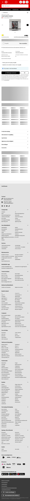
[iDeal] (4, 464)
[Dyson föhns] (4, 417)
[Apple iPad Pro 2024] (5, 323)
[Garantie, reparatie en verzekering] (8, 256)
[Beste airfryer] (17, 277)
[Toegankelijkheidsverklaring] (6, 489)
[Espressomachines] (18, 387)
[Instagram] (5, 206)
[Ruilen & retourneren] (18, 256)
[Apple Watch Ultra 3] (5, 354)
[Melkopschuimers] (5, 392)
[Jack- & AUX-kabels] (5, 309)
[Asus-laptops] (17, 318)
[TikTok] (9, 206)
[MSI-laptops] (4, 321)
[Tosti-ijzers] (4, 402)
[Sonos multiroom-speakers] (6, 304)
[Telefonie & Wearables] (6, 216)
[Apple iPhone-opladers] (6, 355)
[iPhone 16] (17, 347)
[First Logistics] (19, 457)
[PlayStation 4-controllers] (19, 435)
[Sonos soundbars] (5, 303)
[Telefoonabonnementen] (6, 245)
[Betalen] (16, 257)
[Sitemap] (3, 239)
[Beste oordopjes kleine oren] (7, 281)
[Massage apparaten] (5, 415)
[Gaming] (16, 218)
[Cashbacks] (3, 230)
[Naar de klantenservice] (6, 261)
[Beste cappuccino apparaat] (6, 278)
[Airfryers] (3, 384)
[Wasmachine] (4, 363)
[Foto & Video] (4, 218)
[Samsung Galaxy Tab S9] (6, 320)
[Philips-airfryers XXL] (18, 384)
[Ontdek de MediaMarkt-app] (6, 266)
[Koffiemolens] (17, 390)
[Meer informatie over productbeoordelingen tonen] (11, 18)
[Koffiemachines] (18, 386)
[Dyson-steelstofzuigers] (19, 369)
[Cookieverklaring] (4, 484)
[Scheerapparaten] (5, 410)
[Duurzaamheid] (4, 229)
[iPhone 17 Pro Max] (5, 347)
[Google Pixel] (17, 351)
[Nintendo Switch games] (6, 438)
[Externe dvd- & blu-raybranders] (20, 326)
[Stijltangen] (17, 412)
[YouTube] (7, 206)
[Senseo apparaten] (5, 390)
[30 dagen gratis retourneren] (7, 257)
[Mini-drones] (17, 335)
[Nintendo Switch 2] (18, 442)
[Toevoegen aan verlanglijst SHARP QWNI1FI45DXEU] (27, 13)
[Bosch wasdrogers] (18, 374)
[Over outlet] (17, 449)
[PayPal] (9, 464)
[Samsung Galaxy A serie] (19, 355)
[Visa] (19, 464)
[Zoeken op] (3, 6)
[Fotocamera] (4, 332)
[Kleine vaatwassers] (5, 379)
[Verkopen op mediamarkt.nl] (6, 234)
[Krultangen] (17, 410)
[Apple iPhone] (4, 346)
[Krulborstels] (4, 412)
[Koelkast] (16, 394)
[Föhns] (16, 409)
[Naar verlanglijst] (23, 2)
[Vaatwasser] (4, 394)
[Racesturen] (17, 432)
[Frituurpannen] (4, 386)
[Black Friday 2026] (5, 221)
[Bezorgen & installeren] (19, 254)
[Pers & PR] (16, 237)
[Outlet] (3, 232)
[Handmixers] (4, 400)
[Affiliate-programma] (5, 235)
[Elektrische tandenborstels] (6, 420)
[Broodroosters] (17, 402)
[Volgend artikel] (27, 25)
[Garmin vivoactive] (18, 354)
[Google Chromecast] (18, 304)
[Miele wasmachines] (18, 372)
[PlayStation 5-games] (5, 440)
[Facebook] (3, 206)
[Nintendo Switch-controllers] (20, 437)
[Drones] (16, 334)
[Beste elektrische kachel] (19, 280)
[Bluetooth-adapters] (18, 309)
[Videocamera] (4, 337)
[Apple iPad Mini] (17, 321)
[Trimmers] (16, 423)
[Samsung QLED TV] (18, 295)
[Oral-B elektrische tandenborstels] (21, 420)
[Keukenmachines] (18, 397)
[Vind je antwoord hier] (7, 199)
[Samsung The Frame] (5, 307)
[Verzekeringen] (17, 245)
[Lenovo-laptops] (18, 315)
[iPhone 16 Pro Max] (5, 349)
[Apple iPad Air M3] (18, 323)
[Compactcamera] (18, 337)
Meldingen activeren (11, 72)
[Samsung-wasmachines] (6, 374)
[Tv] (15, 212)
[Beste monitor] (4, 273)
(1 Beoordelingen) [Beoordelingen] (7, 17)
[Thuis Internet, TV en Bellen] (20, 247)
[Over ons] (16, 230)
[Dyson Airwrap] (4, 409)
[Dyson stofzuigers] (5, 369)
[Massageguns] (17, 415)
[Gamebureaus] (17, 434)
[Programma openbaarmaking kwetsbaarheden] (9, 487)
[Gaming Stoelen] (4, 434)
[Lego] (2, 442)
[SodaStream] (4, 403)
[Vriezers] (3, 395)
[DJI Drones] (3, 335)
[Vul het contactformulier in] (8, 203)
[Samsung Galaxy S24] (5, 357)
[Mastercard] (24, 464)
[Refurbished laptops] (5, 318)
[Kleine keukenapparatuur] (19, 213)
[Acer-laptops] (4, 325)
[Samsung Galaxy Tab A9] (19, 325)
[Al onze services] (18, 248)
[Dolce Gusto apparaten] (6, 389)
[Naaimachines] (17, 367)
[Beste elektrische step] (19, 278)
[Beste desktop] (4, 280)
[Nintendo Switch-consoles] (6, 437)
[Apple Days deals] (18, 221)
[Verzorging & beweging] (6, 220)
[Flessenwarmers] (4, 418)
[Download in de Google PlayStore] (21, 266)
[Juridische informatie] (18, 232)
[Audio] (3, 213)
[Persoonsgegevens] (5, 482)
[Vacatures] (17, 234)
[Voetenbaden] (17, 418)
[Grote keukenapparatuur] (6, 215)
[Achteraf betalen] (9, 467)
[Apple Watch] (17, 352)
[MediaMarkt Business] (19, 229)
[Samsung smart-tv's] (18, 306)
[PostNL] (4, 457)
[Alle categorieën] (3, 2)
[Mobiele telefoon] (5, 344)
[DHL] (9, 457)
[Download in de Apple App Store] (7, 268)
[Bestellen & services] (5, 254)
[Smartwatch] (4, 352)
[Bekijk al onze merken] (19, 287)
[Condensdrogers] (5, 375)
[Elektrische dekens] (5, 367)
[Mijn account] (20, 2)
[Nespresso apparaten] (19, 389)
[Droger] (16, 363)
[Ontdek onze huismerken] (6, 287)
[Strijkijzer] (3, 366)
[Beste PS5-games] (5, 277)
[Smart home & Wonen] (19, 216)
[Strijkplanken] (17, 366)
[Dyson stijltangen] (18, 414)
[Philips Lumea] (4, 425)
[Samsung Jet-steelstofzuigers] (7, 371)
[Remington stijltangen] (5, 414)
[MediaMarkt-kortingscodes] (20, 235)
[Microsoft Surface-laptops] (19, 317)
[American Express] (4, 467)
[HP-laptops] (3, 317)
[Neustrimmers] (4, 423)
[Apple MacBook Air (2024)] (19, 320)
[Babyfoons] (17, 417)
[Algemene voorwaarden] (5, 480)
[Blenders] (16, 398)
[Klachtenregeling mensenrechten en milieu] (8, 238)
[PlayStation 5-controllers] (6, 435)
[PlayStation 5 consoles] (19, 438)
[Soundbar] (3, 301)
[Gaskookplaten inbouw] (6, 377)
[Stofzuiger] (3, 364)
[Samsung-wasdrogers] (19, 375)
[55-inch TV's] (17, 293)
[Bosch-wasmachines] (5, 372)
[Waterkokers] (17, 392)
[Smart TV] (3, 295)
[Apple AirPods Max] (18, 298)
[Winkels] (16, 227)
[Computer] (3, 212)
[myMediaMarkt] (4, 227)
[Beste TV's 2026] (4, 275)
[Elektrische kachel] (18, 364)
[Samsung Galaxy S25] (5, 351)
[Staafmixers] (4, 398)
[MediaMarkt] (10, 2)
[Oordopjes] (3, 296)
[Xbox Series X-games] (19, 440)
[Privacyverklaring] (4, 486)
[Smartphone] (17, 344)
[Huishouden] (17, 215)
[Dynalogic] (14, 457)
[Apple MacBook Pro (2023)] (6, 326)
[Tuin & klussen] (17, 220)
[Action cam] (3, 334)
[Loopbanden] (17, 425)
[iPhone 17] (17, 346)
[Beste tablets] (17, 273)
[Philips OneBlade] (18, 422)
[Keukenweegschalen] (5, 397)
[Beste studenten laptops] (6, 315)
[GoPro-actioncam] (5, 339)
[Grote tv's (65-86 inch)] (19, 307)
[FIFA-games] (4, 432)
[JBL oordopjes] (17, 299)
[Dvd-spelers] (4, 306)
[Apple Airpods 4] (4, 298)
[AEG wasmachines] (18, 371)
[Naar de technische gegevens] (6, 58)
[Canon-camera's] (18, 332)
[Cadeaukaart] (4, 248)
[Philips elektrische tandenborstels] (8, 422)
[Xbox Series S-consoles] (6, 443)
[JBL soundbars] (17, 301)
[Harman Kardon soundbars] (20, 303)
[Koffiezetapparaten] (5, 387)
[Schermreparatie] (5, 247)
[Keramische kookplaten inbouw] (20, 377)
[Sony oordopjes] (4, 299)
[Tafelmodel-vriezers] (18, 395)
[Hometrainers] (4, 426)
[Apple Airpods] (17, 296)
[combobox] (16, 6)
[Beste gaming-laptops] (19, 275)
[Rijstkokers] (17, 400)
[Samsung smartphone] (19, 349)
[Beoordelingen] (2, 17)
